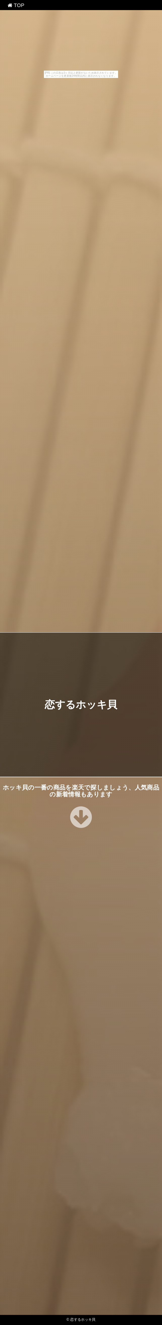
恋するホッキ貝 (81, 704)
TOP (16, 5)
